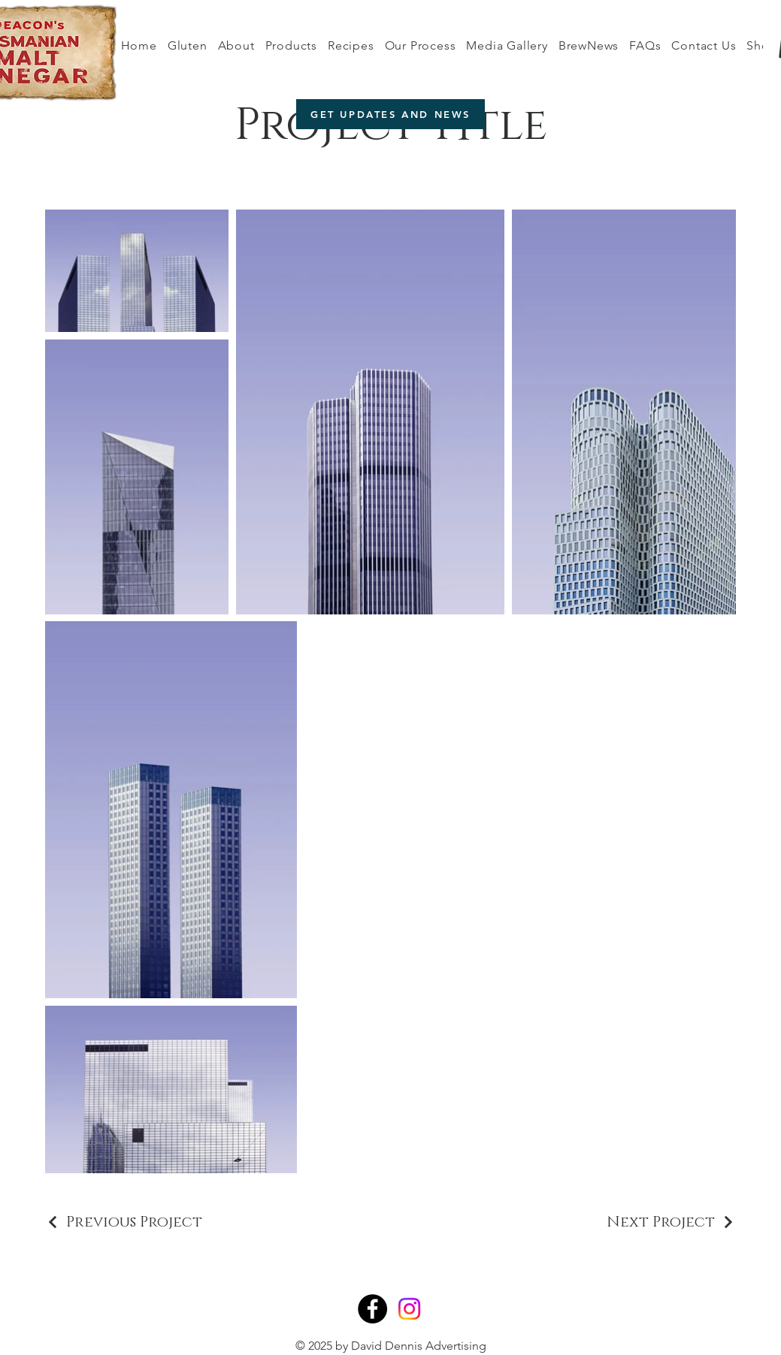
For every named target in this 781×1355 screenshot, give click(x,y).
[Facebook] (372, 1308)
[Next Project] (671, 1222)
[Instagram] (409, 1308)
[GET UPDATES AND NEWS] (390, 114)
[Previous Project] (123, 1222)
